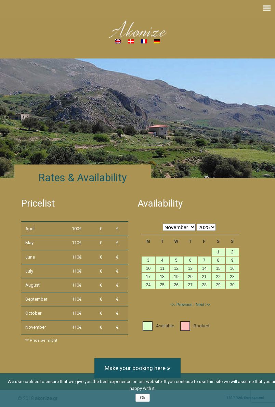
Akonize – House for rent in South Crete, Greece (138, 29)
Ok (142, 397)
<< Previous (181, 304)
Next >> (203, 304)
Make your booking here (137, 368)
